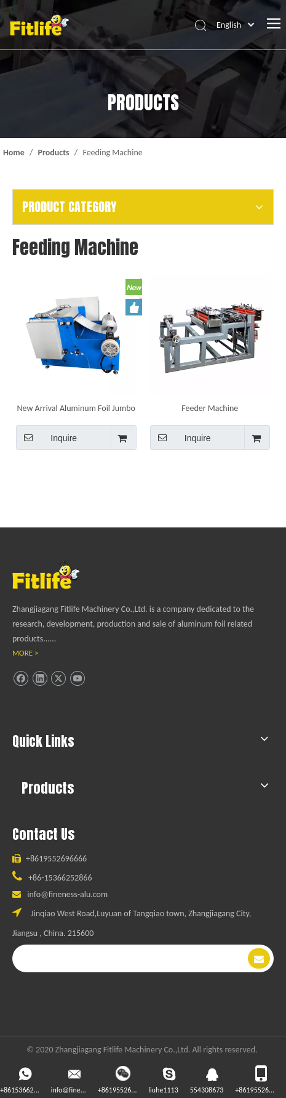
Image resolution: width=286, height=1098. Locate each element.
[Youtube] (77, 678)
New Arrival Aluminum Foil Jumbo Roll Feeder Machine (76, 408)
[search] (128, 958)
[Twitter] (58, 678)
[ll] (57, 575)
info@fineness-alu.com (67, 894)
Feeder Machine (209, 408)
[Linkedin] (39, 678)
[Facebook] (20, 678)
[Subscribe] (259, 958)
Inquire (46, 437)
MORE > (25, 652)
